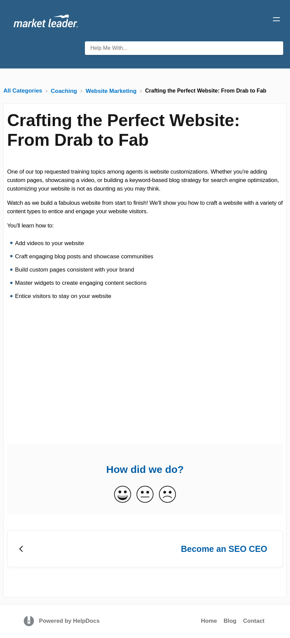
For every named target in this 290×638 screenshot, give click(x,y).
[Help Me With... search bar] (184, 48)
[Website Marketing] (112, 90)
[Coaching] (65, 90)
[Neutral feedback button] (145, 494)
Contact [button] (254, 621)
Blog (229, 621)
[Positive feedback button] (122, 494)
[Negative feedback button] (167, 494)
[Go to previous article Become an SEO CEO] (145, 549)
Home (209, 621)
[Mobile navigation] (276, 20)
